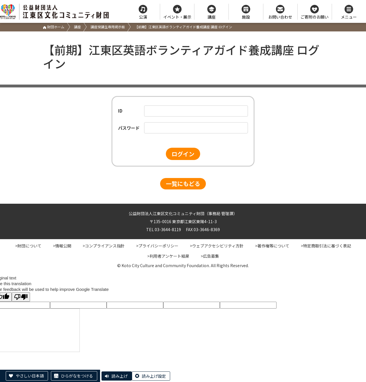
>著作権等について (272, 246)
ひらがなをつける (77, 376)
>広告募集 (210, 256)
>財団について (28, 246)
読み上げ (120, 376)
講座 (77, 26)
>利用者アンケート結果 (168, 256)
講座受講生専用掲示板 (108, 26)
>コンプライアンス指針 (104, 246)
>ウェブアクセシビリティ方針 (217, 246)
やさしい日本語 (30, 376)
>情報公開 (62, 246)
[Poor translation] (21, 297)
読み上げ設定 (154, 376)
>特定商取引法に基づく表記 (326, 246)
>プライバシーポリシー (157, 246)
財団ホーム (53, 26)
